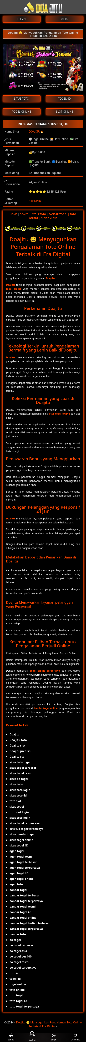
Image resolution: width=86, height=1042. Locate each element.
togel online (13, 288)
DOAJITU (34, 131)
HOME (13, 214)
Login (53, 1037)
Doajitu (50, 278)
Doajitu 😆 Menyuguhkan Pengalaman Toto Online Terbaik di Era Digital (43, 34)
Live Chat (75, 1037)
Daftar (32, 1037)
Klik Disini (35, 201)
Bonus (11, 1037)
